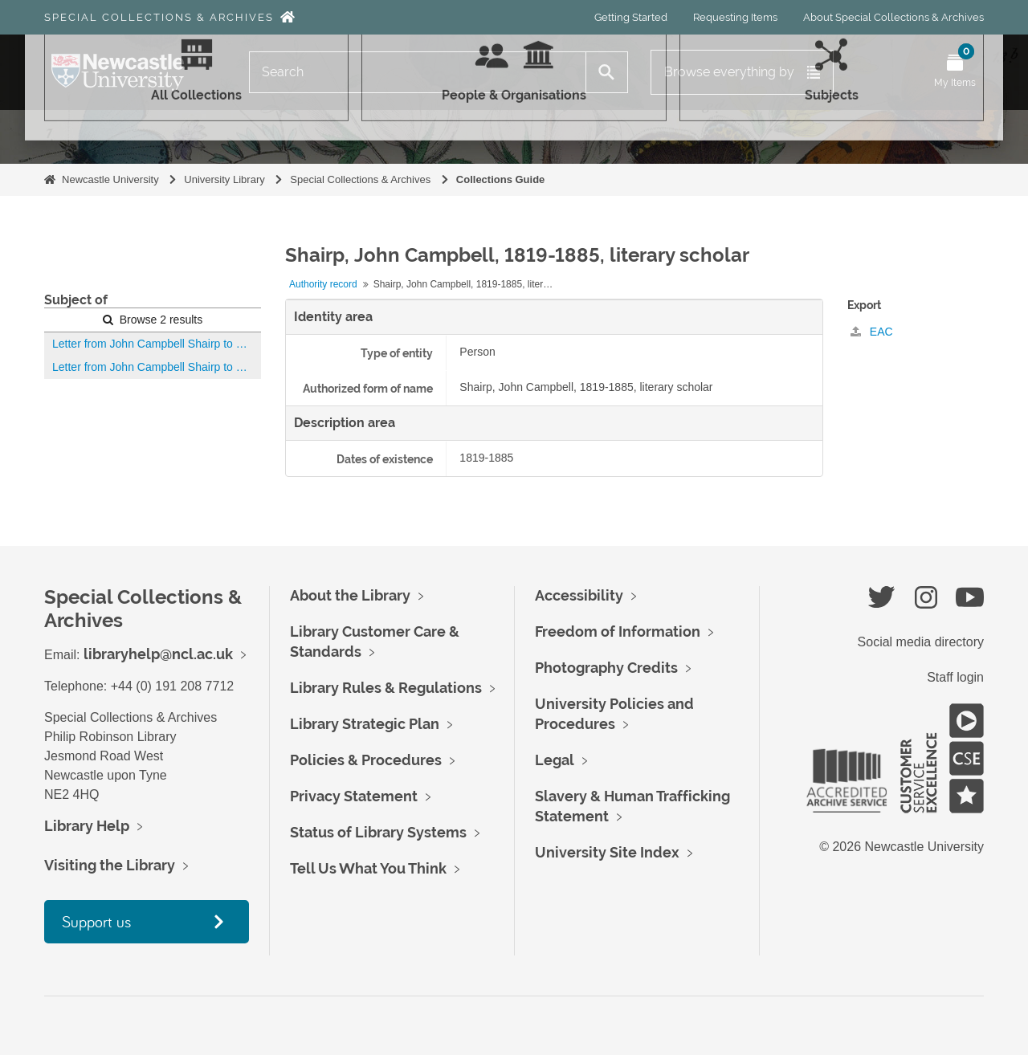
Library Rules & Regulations (386, 687)
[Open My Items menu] (955, 72)
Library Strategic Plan (364, 723)
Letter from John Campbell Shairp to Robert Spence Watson (156, 343)
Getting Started (630, 17)
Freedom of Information (617, 631)
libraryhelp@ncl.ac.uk (158, 654)
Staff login (955, 677)
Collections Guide (500, 179)
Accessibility (579, 595)
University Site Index (607, 852)
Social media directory (921, 642)
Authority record (323, 284)
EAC (872, 331)
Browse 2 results (152, 319)
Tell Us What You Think (368, 868)
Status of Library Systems (378, 832)
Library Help (86, 825)
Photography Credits (606, 667)
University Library (224, 179)
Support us (96, 921)
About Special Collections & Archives (893, 17)
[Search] (417, 72)
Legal (554, 760)
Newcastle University (110, 179)
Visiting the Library (109, 865)
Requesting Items (735, 17)
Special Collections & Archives (159, 17)
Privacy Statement (354, 796)
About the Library (350, 595)
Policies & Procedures (366, 760)
